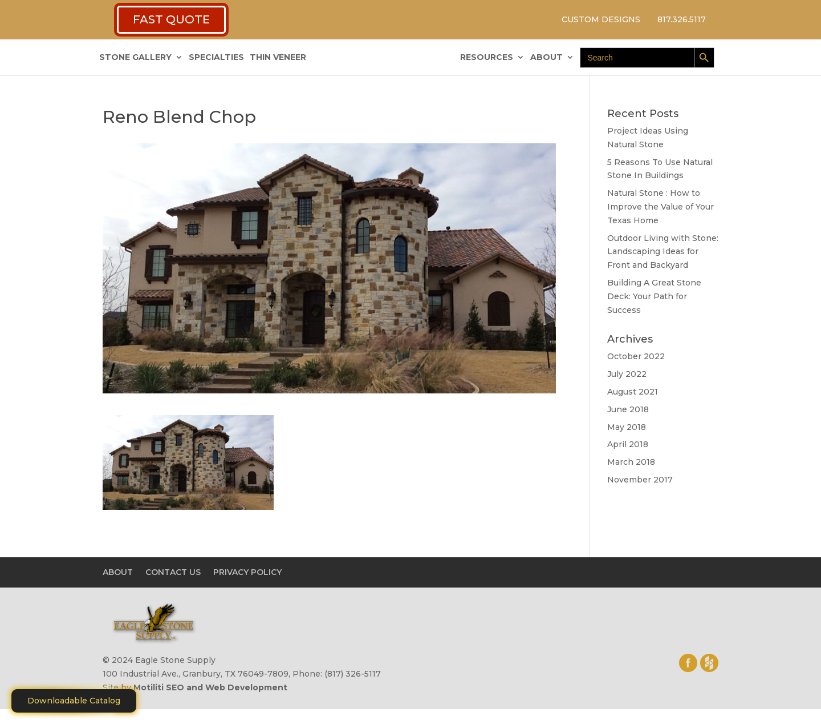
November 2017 (640, 479)
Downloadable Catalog (73, 700)
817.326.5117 (681, 19)
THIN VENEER (278, 57)
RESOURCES (486, 57)
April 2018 (627, 444)
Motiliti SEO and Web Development (210, 687)
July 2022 (627, 374)
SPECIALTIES (216, 57)
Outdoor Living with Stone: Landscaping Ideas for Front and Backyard (662, 252)
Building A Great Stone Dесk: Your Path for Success (654, 296)
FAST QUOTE (171, 19)
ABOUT (546, 57)
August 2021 (632, 392)
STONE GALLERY (135, 57)
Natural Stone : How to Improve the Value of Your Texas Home (660, 207)
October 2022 (636, 356)
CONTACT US (173, 572)
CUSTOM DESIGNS (601, 19)
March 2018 (631, 462)
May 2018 (626, 427)
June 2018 (628, 409)
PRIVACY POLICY (247, 572)
